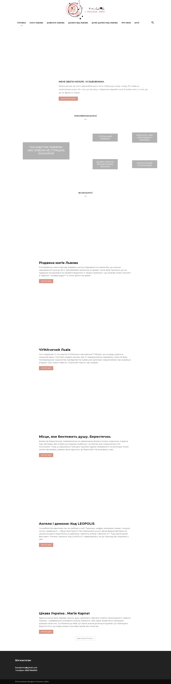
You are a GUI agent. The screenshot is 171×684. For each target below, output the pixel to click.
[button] (152, 23)
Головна (21, 23)
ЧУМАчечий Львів (54, 350)
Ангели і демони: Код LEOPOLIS (67, 524)
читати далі (46, 281)
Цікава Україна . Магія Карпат (64, 613)
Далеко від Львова (78, 23)
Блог (137, 23)
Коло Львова (36, 23)
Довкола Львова (55, 23)
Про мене (126, 23)
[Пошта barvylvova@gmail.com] (85, 667)
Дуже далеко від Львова (105, 23)
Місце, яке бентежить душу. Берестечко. (75, 436)
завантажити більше (85, 638)
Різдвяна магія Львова (58, 263)
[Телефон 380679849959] (85, 670)
